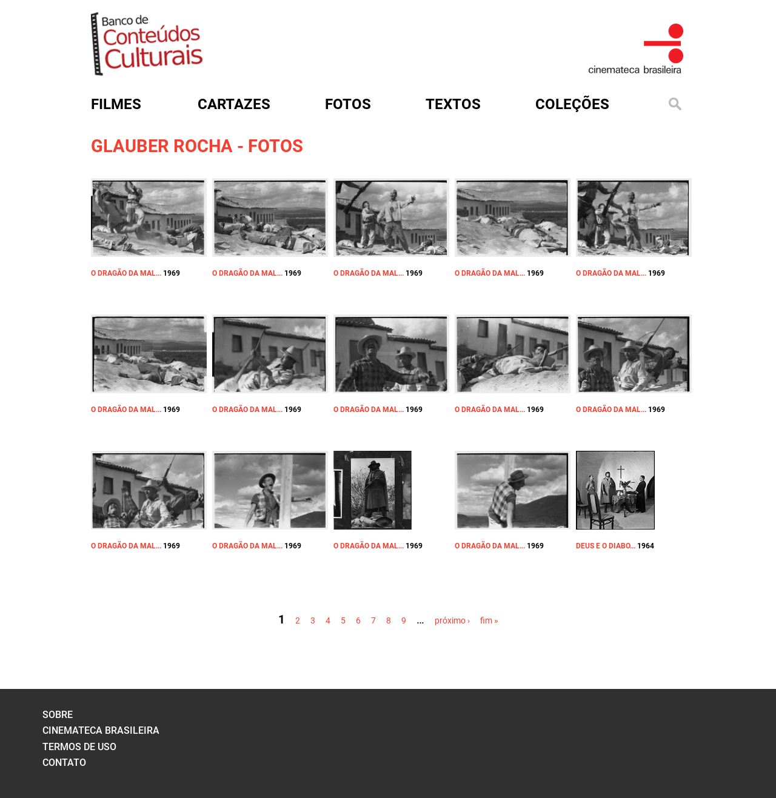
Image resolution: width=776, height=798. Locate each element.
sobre (57, 714)
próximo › (452, 620)
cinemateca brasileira (100, 730)
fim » (489, 620)
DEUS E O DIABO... (605, 546)
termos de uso (79, 747)
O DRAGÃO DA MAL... (126, 273)
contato (64, 762)
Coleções (572, 104)
